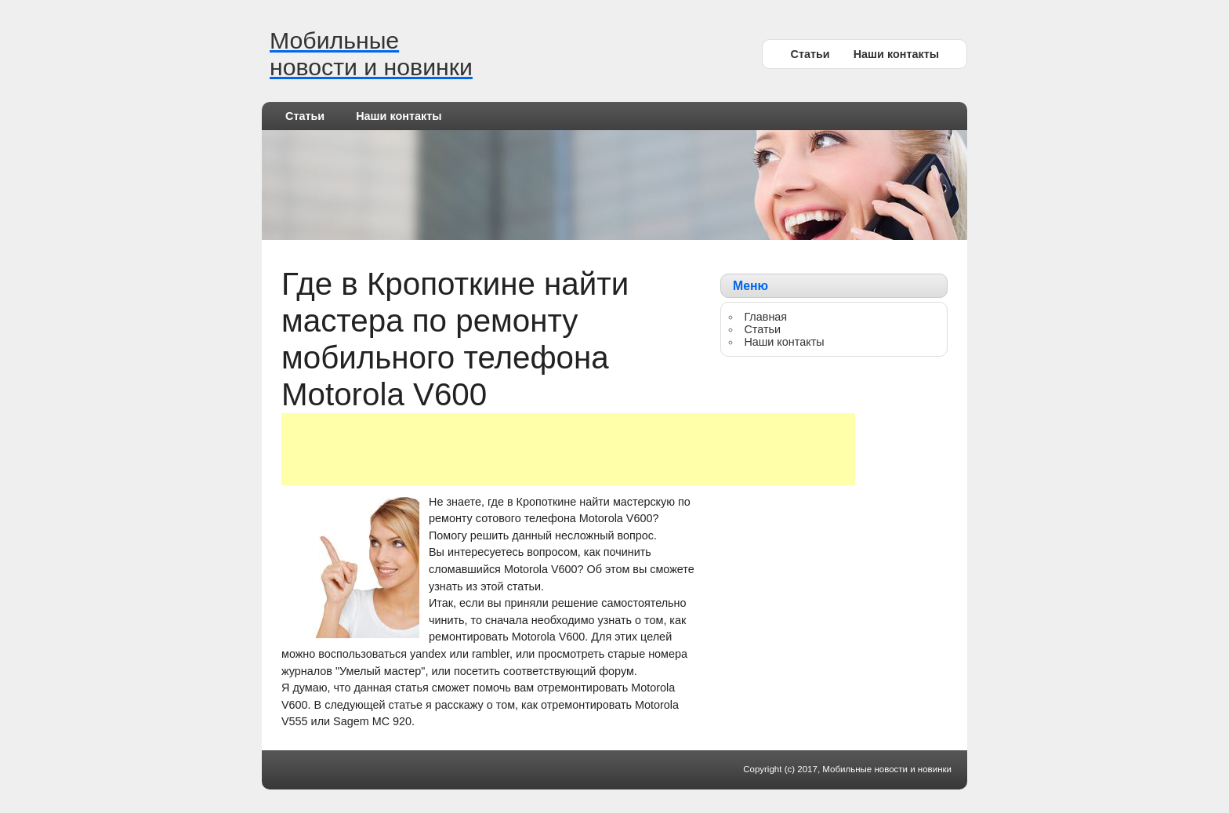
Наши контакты (896, 54)
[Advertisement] (568, 449)
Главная (765, 316)
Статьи (809, 54)
